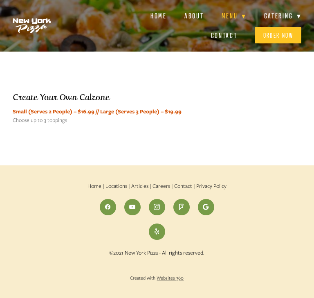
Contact (224, 35)
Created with (157, 278)
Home (158, 15)
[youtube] (132, 207)
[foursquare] (181, 207)
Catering (283, 15)
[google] (206, 207)
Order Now (278, 35)
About (194, 15)
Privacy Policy (211, 186)
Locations (116, 186)
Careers (161, 186)
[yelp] (157, 232)
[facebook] (108, 207)
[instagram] (157, 207)
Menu (234, 15)
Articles (139, 186)
